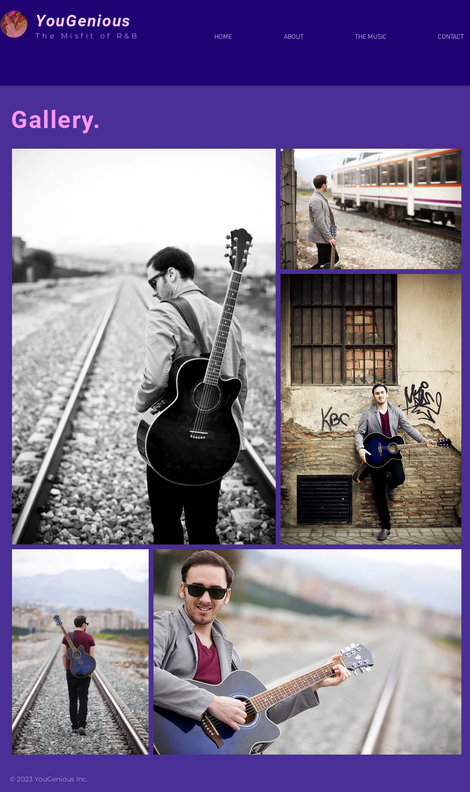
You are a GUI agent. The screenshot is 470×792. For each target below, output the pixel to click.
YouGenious (85, 20)
